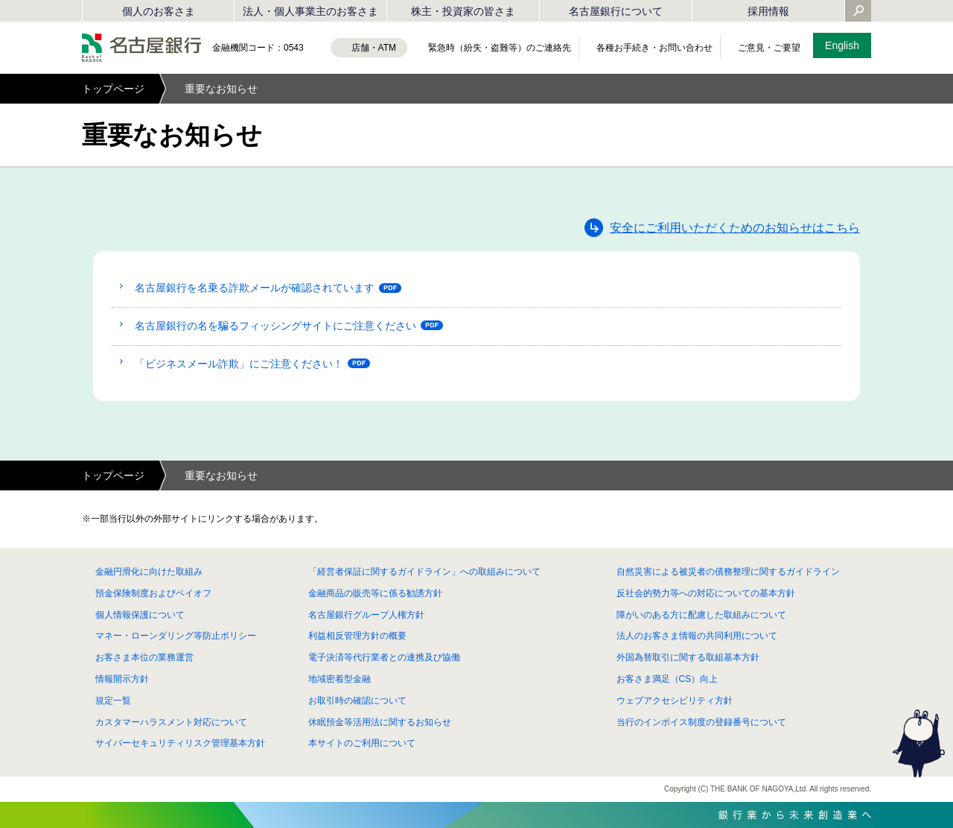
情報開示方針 (122, 679)
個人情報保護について (140, 615)
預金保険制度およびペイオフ (153, 593)
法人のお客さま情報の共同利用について (696, 636)
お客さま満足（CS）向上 (667, 679)
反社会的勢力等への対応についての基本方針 (705, 593)
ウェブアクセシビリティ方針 (674, 700)
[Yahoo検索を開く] (858, 12)
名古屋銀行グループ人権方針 (366, 615)
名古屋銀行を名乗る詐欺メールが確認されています (254, 288)
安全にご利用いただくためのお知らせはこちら (735, 227)
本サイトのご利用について (361, 743)
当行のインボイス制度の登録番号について (701, 722)
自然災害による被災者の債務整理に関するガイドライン (728, 571)
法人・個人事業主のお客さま (310, 11)
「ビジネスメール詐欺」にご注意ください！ (239, 364)
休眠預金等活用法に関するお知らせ (379, 722)
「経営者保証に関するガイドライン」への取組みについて (424, 571)
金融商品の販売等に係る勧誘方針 (375, 593)
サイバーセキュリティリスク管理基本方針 (180, 743)
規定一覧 (113, 700)
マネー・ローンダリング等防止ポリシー (175, 636)
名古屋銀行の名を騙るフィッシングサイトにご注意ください (275, 326)
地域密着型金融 (339, 679)
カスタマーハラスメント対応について (171, 722)
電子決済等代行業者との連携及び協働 (384, 657)
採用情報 (768, 11)
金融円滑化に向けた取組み (149, 571)
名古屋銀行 (141, 48)
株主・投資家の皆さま (463, 11)
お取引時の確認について (357, 700)
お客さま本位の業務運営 (144, 657)
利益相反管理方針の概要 (357, 636)
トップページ (113, 89)
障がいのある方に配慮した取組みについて (701, 615)
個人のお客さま (158, 11)
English (842, 45)
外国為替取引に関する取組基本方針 (687, 657)
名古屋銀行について (616, 11)
